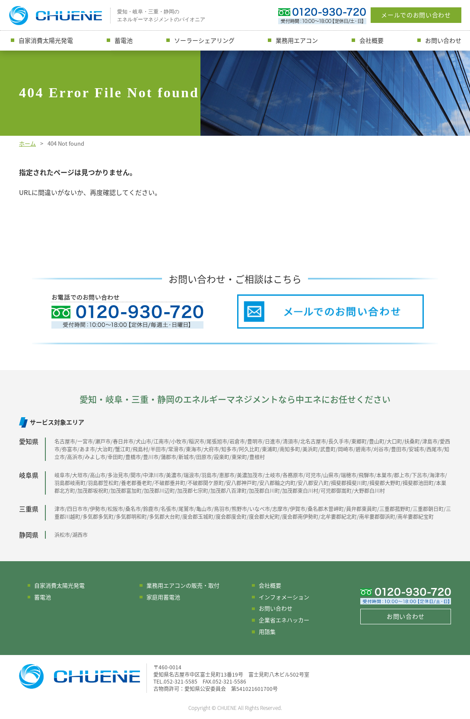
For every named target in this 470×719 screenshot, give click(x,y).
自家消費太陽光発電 (46, 40)
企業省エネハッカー (284, 620)
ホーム (27, 143)
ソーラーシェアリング (204, 40)
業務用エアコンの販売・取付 (182, 585)
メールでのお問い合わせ (416, 14)
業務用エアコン (297, 40)
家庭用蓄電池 (163, 597)
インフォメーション (284, 597)
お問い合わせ (443, 40)
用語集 (267, 631)
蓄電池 (123, 40)
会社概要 (371, 40)
